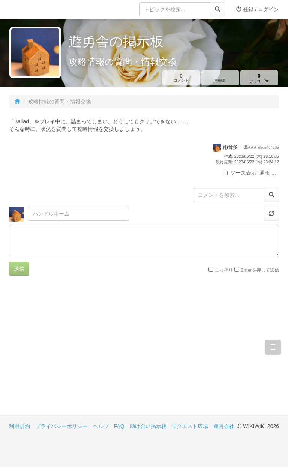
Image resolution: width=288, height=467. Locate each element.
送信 (19, 269)
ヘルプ (101, 426)
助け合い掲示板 (148, 426)
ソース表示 (239, 173)
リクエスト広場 (189, 426)
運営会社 (223, 426)
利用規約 (19, 426)
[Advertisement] (76, 350)
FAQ (119, 426)
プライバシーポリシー (61, 426)
